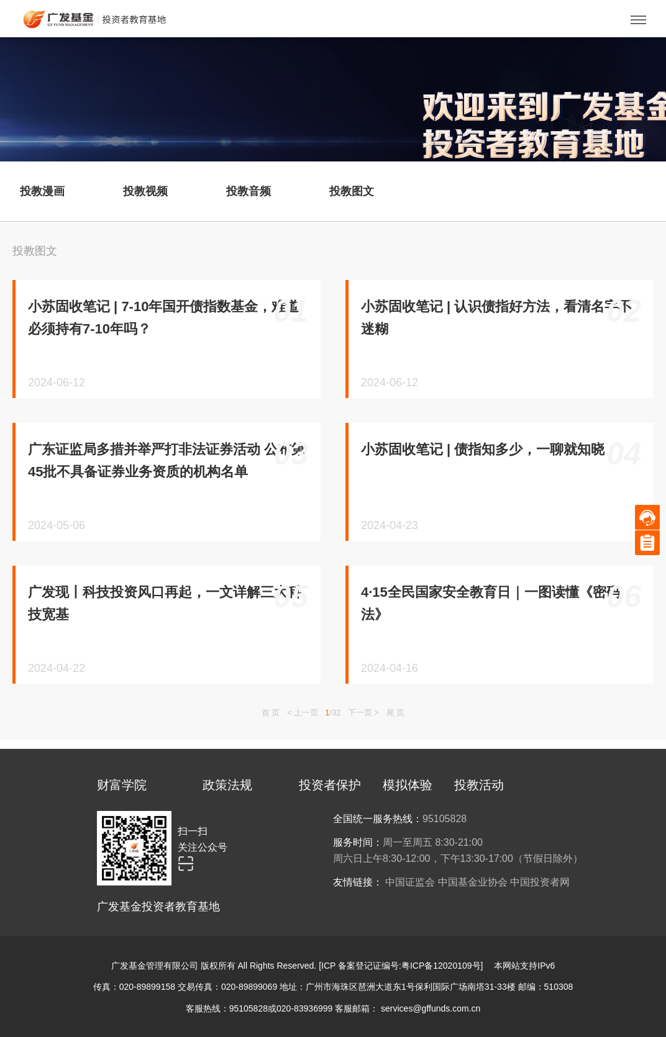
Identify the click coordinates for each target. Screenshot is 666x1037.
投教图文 (34, 251)
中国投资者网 (540, 882)
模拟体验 (407, 785)
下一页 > (363, 712)
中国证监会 (410, 882)
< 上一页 (302, 712)
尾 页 (395, 712)
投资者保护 (330, 785)
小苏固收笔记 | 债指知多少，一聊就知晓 (482, 449)
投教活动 (479, 785)
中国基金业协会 (473, 882)
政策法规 (227, 785)
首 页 (271, 712)
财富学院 (122, 785)
